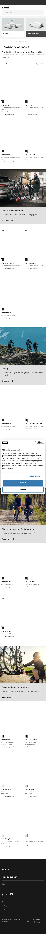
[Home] (9, 7)
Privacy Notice (6, 902)
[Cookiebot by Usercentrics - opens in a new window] (35, 442)
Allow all (23, 483)
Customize (23, 489)
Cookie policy (6, 906)
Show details (35, 476)
